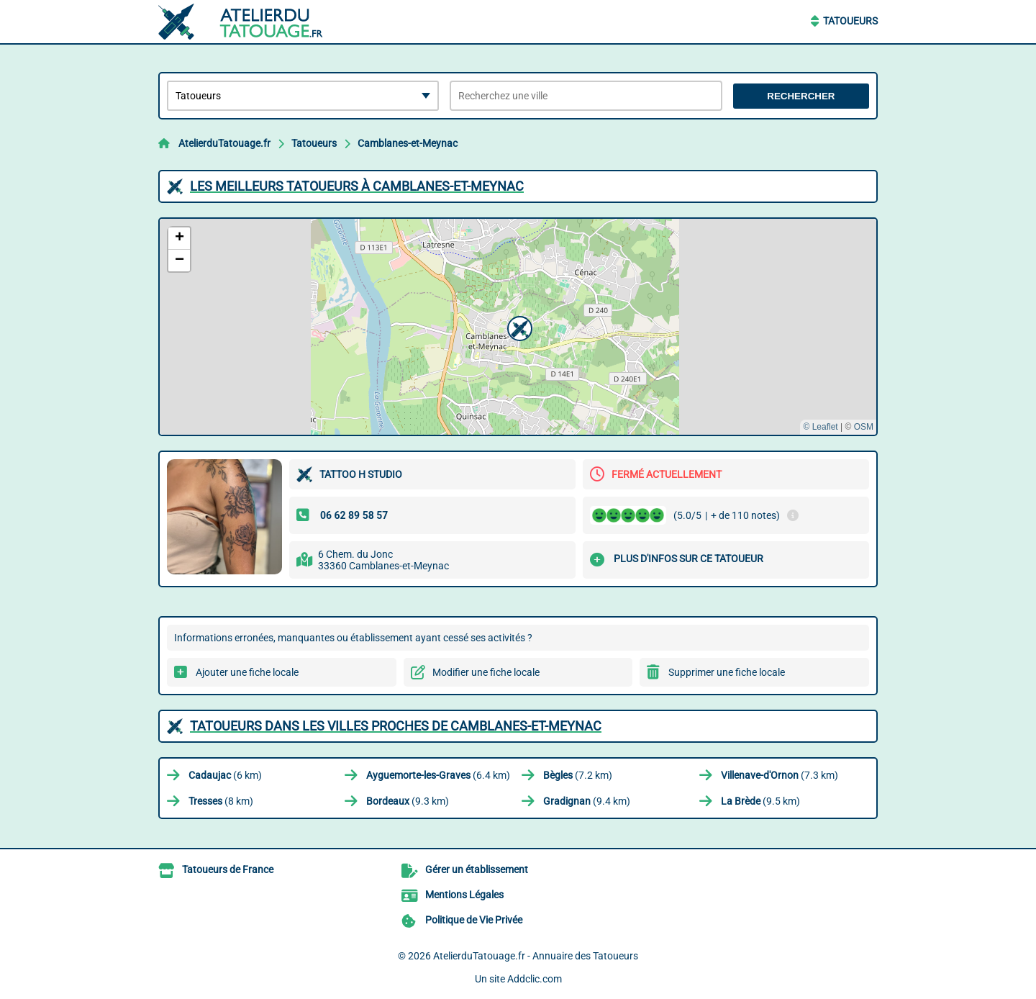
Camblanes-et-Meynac (408, 143)
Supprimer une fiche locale (726, 672)
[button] (518, 327)
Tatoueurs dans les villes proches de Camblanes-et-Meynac (395, 725)
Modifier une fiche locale (486, 672)
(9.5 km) (760, 801)
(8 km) (220, 801)
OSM (863, 427)
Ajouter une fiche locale (247, 672)
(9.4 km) (586, 801)
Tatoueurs (850, 21)
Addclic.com (534, 979)
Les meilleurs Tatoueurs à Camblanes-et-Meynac (357, 186)
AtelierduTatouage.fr (224, 143)
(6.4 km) (438, 775)
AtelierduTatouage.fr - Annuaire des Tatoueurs (535, 956)
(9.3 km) (407, 801)
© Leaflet (820, 427)
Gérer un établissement (476, 869)
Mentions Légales (464, 894)
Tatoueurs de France (227, 869)
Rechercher (801, 96)
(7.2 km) (577, 775)
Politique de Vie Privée (473, 920)
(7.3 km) (779, 775)
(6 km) (225, 775)
